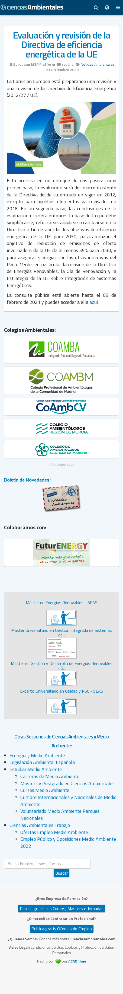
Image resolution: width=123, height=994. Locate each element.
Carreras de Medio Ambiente (49, 776)
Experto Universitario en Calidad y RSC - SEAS (61, 691)
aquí (93, 302)
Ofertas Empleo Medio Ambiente (54, 832)
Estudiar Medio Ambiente (35, 769)
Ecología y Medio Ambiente (37, 755)
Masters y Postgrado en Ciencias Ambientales (67, 783)
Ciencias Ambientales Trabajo (39, 825)
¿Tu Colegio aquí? (61, 464)
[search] (47, 864)
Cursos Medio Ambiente (44, 790)
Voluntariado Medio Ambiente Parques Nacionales (59, 814)
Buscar (61, 873)
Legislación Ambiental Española (42, 762)
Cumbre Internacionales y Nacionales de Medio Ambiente (68, 801)
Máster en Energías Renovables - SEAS (62, 602)
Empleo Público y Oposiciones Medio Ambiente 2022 (68, 842)
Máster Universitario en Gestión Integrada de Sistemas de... (61, 632)
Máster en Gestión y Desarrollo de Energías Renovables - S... (61, 665)
